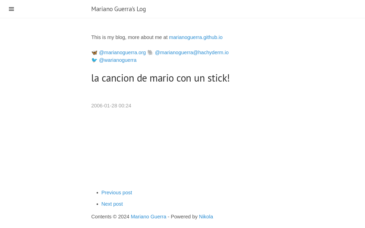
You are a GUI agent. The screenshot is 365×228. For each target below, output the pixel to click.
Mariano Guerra (148, 216)
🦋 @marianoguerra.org (118, 52)
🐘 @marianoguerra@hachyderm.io (188, 52)
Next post (112, 204)
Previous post (116, 192)
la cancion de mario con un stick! (160, 77)
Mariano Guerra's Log (118, 9)
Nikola (206, 216)
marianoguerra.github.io (196, 37)
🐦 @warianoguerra (114, 60)
